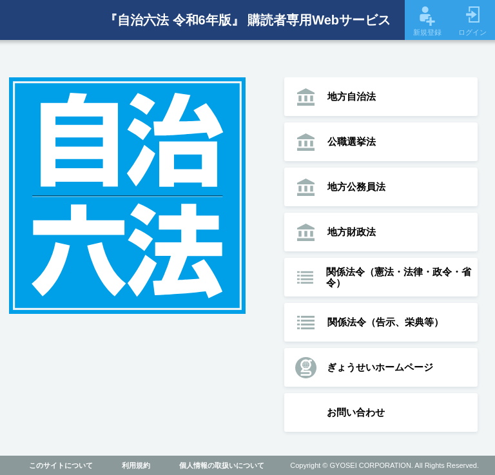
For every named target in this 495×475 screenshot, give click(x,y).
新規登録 (427, 21)
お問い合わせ (356, 412)
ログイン (472, 21)
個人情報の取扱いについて (221, 465)
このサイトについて (61, 465)
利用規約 (136, 465)
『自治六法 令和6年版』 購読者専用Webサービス (247, 20)
